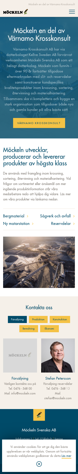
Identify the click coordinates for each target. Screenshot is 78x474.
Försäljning (17, 319)
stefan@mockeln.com (58, 398)
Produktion (38, 319)
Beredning (29, 328)
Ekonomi (49, 328)
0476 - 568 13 (60, 388)
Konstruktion (60, 319)
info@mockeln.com (23, 393)
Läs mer (66, 455)
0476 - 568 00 (23, 388)
